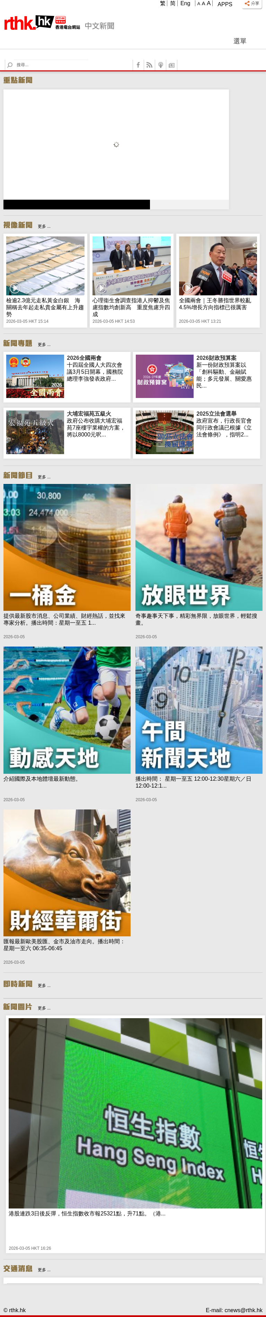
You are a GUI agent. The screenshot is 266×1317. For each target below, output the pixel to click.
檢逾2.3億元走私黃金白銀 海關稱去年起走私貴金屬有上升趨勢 (45, 307)
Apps (225, 4)
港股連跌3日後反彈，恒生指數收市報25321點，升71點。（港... (87, 1213)
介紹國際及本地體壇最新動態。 (42, 779)
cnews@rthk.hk (243, 1310)
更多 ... (44, 226)
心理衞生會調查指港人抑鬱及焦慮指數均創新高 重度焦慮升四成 (131, 307)
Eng (185, 3)
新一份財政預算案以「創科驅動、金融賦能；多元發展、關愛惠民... (226, 372)
